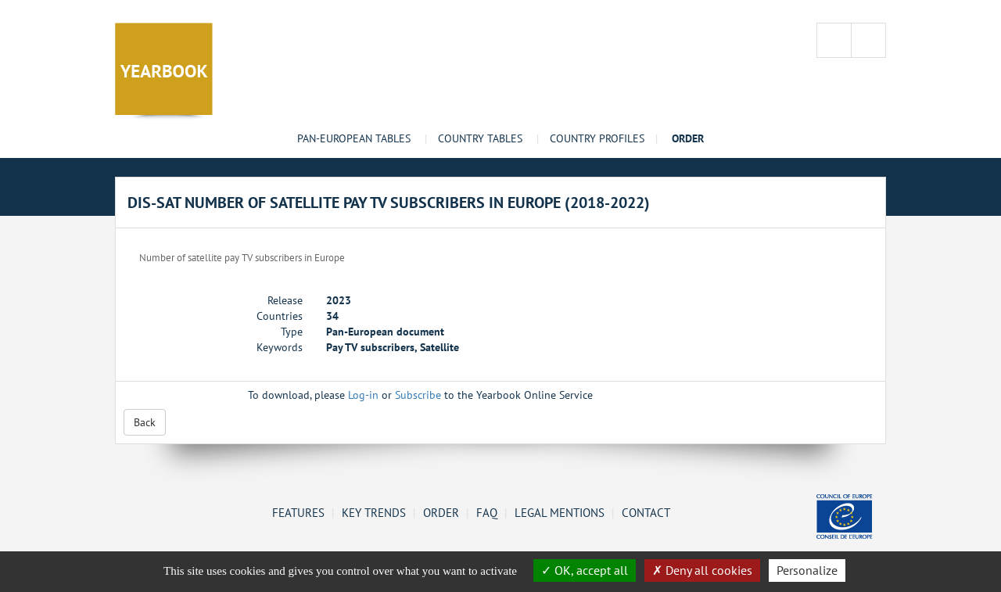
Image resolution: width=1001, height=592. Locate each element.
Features (298, 512)
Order (441, 512)
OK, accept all (584, 570)
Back (145, 422)
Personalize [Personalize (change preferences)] (807, 570)
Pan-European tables (354, 138)
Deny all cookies (702, 570)
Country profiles (597, 138)
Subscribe (418, 395)
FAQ (486, 512)
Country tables (480, 138)
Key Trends (374, 512)
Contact (646, 512)
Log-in (363, 395)
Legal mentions (560, 512)
